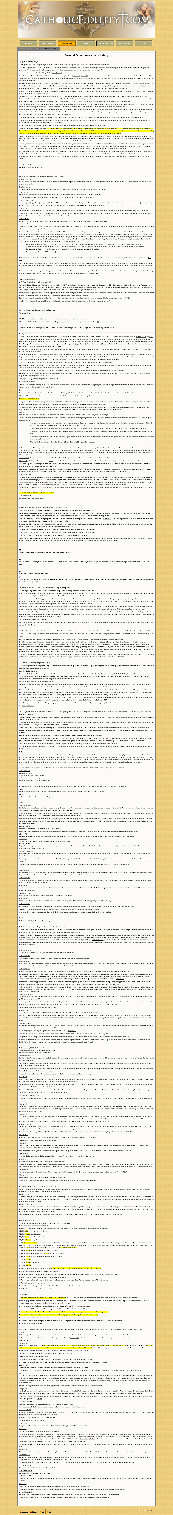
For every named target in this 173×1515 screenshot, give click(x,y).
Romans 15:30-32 (25, 1410)
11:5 (112, 1004)
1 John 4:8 (22, 192)
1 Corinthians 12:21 (75, 1441)
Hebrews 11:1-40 (24, 1220)
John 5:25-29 (23, 1114)
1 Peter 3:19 (148, 1098)
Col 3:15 (30, 1475)
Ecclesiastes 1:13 (24, 885)
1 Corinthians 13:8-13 (26, 851)
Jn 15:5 (73, 425)
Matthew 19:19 (46, 359)
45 (32, 200)
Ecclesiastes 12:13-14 (26, 994)
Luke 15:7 (22, 1332)
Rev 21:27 (147, 128)
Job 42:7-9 (22, 1373)
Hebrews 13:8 (74, 1338)
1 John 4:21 (23, 535)
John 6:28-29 (23, 455)
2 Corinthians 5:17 (101, 700)
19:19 (151, 337)
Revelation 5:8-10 (24, 1194)
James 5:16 (22, 1429)
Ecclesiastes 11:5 (24, 969)
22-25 (29, 1023)
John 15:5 (22, 412)
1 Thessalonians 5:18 (26, 893)
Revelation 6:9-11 (24, 1343)
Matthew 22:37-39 (25, 179)
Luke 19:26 (24, 223)
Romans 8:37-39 (24, 843)
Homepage (21, 48)
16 (27, 192)
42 (29, 200)
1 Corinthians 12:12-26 (87, 1439)
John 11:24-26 (88, 604)
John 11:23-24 (23, 1135)
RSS (43, 1512)
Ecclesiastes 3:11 (24, 904)
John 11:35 (120, 979)
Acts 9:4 (39, 1399)
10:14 (106, 1004)
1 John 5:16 (23, 1423)
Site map (34, 1512)
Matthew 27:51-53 (25, 1124)
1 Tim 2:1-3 (76, 76)
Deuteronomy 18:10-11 (28, 1048)
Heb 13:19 (84, 76)
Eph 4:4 (23, 1475)
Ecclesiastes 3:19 (24, 870)
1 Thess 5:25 (35, 1417)
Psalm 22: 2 (23, 1023)
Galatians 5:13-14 (25, 187)
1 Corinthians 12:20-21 (26, 1492)
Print (50, 1512)
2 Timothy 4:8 (58, 697)
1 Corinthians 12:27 (25, 1465)
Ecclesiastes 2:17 (97, 940)
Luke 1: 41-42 (37, 695)
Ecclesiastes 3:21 (24, 956)
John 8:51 (22, 1175)
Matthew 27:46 (24, 1010)
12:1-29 (33, 1220)
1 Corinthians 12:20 (25, 1471)
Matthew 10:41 (141, 337)
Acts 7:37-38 (23, 1077)
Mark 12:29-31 (58, 482)
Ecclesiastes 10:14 (25, 950)
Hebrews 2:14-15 (133, 1098)
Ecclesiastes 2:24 (24, 878)
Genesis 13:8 (23, 298)
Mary (37, 48)
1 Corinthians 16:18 (25, 1401)
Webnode (149, 1510)
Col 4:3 (27, 1417)
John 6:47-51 (23, 1104)
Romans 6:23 (122, 1098)
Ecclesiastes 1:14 (24, 898)
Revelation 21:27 (104, 138)
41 (27, 200)
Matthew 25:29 (24, 219)
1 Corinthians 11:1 (25, 164)
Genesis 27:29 (75, 604)
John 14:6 (80, 68)
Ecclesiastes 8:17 (24, 961)
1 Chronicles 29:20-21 (112, 362)
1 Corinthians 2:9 (24, 771)
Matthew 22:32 (24, 1154)
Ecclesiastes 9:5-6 (27, 786)
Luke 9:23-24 (72, 1031)
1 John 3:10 (23, 532)
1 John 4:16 (107, 519)
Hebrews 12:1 (23, 1214)
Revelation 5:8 (23, 1449)
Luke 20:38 (22, 1159)
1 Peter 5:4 (70, 697)
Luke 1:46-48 (23, 208)
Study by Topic (30, 48)
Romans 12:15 (70, 984)
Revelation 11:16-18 (25, 1204)
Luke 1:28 (22, 200)
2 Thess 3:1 (54, 1417)
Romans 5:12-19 (110, 1098)
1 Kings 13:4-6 (23, 1389)
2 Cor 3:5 (83, 425)
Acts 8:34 (22, 301)
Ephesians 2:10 (148, 452)
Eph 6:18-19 (45, 1417)
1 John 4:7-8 (23, 834)
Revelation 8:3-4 (24, 1455)
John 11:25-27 (23, 1143)
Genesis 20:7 (23, 1365)
